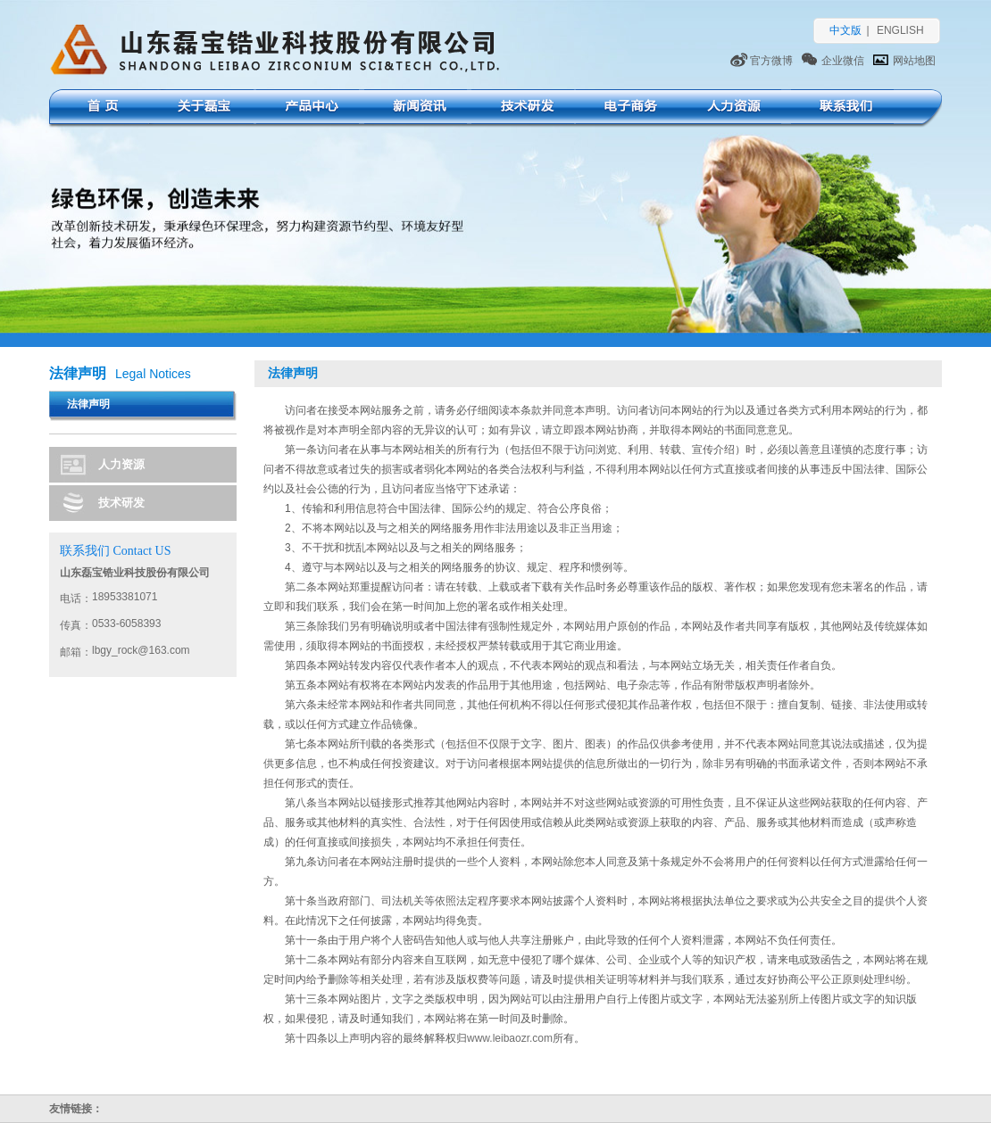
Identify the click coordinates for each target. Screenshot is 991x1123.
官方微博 (771, 60)
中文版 (845, 30)
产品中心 (307, 108)
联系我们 (842, 108)
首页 (100, 108)
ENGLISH (900, 30)
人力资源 (730, 108)
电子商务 (627, 108)
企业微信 (842, 60)
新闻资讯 (415, 108)
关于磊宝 (202, 108)
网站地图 (914, 60)
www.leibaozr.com (510, 1038)
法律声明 (88, 404)
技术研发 (522, 108)
